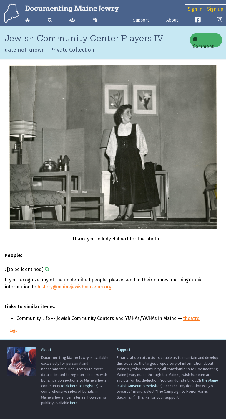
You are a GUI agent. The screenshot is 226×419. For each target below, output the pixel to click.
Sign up (215, 9)
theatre (191, 318)
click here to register (79, 386)
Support (141, 20)
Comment (203, 42)
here (74, 403)
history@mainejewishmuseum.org (74, 287)
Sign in (195, 9)
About (172, 20)
